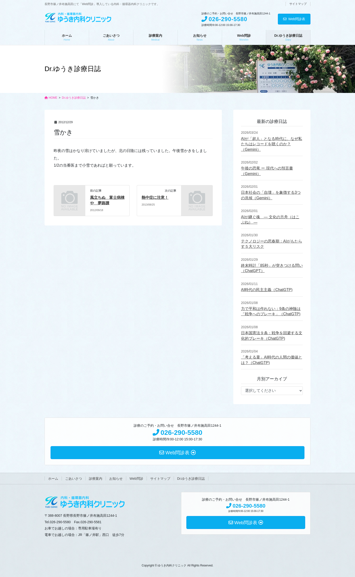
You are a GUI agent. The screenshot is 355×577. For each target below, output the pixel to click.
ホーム (53, 478)
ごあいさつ (73, 478)
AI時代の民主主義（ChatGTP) (266, 290)
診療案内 (95, 478)
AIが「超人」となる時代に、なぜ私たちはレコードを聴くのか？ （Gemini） (271, 144)
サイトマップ (298, 4)
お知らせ (116, 478)
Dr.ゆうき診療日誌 (191, 478)
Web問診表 (294, 19)
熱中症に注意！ (155, 197)
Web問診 (136, 478)
